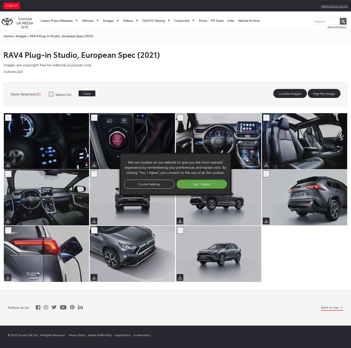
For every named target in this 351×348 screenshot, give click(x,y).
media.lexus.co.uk (334, 6)
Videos (131, 20)
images (21, 36)
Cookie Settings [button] (149, 184)
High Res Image (324, 93)
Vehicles (91, 20)
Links (231, 20)
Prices (203, 20)
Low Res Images (290, 93)
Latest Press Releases (60, 20)
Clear (87, 93)
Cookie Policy (141, 335)
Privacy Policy (77, 335)
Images (111, 20)
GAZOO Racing (156, 20)
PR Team (217, 20)
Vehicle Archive (249, 20)
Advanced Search (337, 26)
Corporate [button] (184, 20)
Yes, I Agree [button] (202, 184)
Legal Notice (122, 335)
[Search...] (330, 21)
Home (8, 36)
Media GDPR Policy (100, 335)
